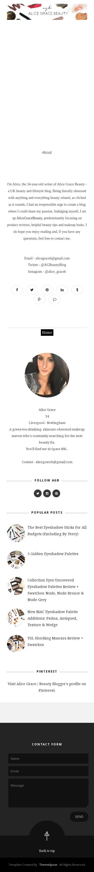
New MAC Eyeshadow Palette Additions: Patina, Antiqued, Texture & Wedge (53, 618)
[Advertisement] (47, 75)
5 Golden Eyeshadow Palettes (53, 553)
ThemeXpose (48, 864)
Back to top (47, 851)
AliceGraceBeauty (29, 218)
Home (47, 332)
